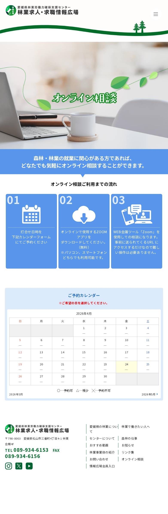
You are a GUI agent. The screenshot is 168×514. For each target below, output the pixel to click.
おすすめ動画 (99, 436)
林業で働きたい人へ (136, 418)
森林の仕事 (129, 430)
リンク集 (128, 443)
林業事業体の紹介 (102, 443)
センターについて (102, 430)
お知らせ (128, 436)
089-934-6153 (31, 441)
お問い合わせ (99, 450)
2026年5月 (149, 385)
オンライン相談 (133, 450)
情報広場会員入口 (102, 457)
